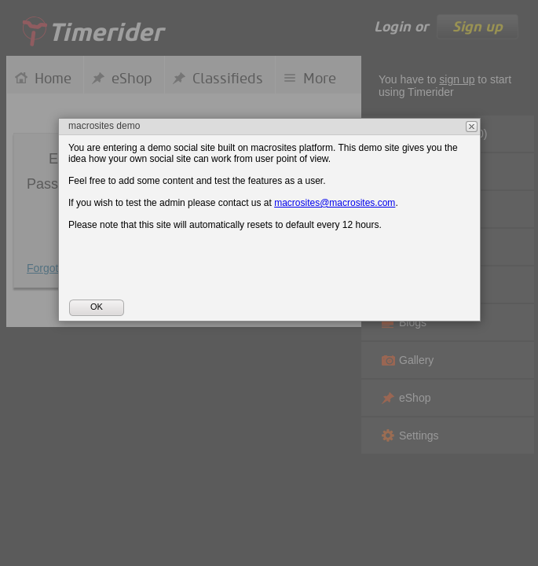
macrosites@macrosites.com (334, 202)
